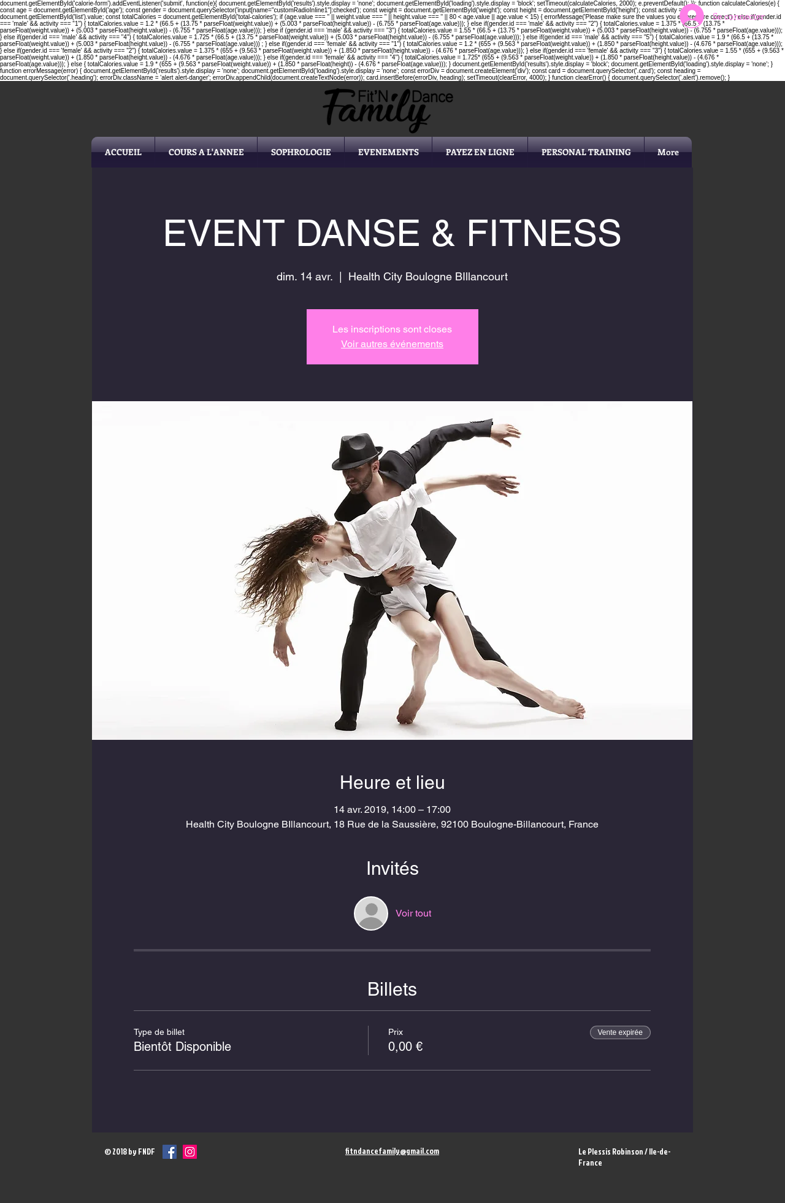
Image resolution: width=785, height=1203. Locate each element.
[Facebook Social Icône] (170, 1152)
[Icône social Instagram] (190, 1152)
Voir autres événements (392, 344)
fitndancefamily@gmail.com (392, 1150)
